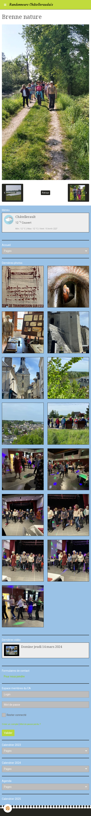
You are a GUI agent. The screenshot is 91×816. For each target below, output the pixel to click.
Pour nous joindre (14, 676)
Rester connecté (14, 715)
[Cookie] (7, 808)
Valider (8, 732)
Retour (45, 192)
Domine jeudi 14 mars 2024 (41, 647)
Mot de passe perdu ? (30, 724)
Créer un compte (10, 724)
